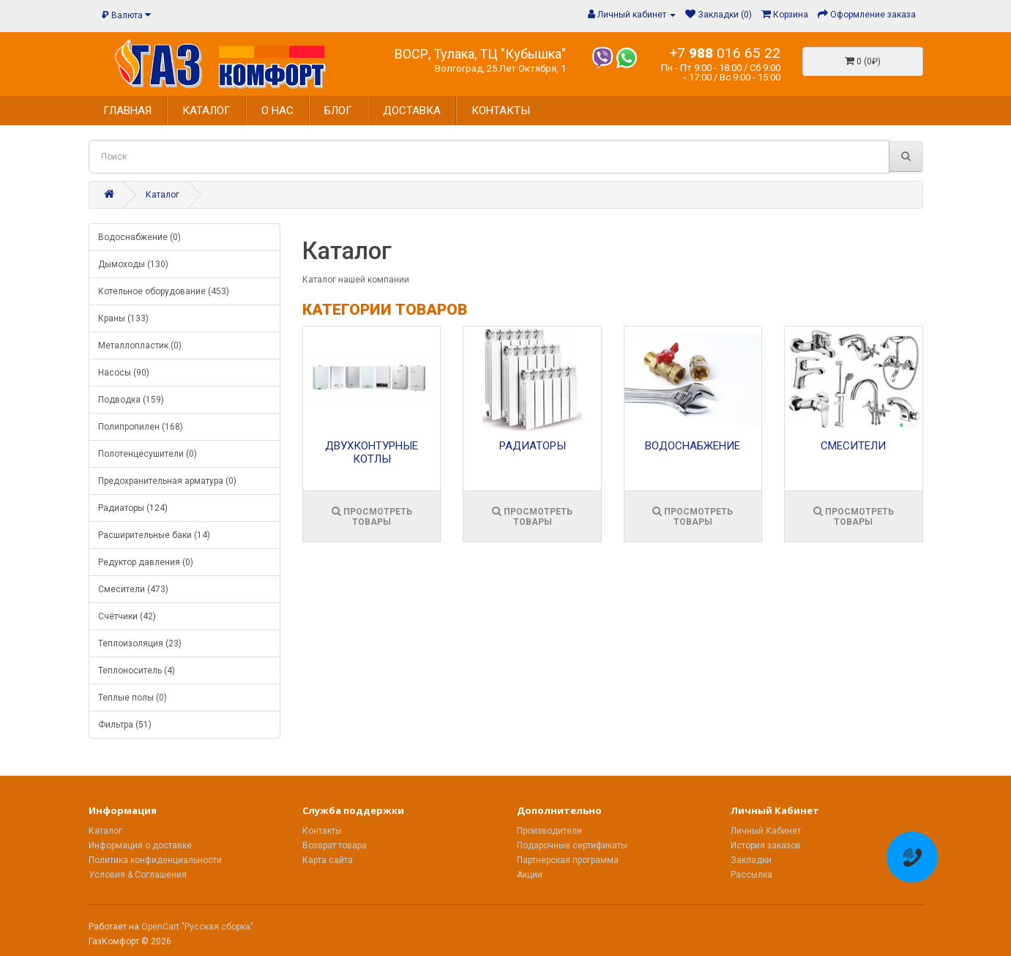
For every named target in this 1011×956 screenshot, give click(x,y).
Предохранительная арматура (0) (167, 481)
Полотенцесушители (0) (147, 454)
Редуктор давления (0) (145, 562)
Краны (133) (123, 318)
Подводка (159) (131, 400)
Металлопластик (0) (140, 345)
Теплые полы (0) (132, 697)
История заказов (766, 845)
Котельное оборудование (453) (163, 291)
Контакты (322, 831)
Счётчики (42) (127, 616)
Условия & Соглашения (138, 875)
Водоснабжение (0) (139, 237)
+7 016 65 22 (724, 53)
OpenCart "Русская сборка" (197, 927)
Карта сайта (327, 860)
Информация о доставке (140, 845)
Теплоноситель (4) (136, 670)
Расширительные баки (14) (154, 535)
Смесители (853, 445)
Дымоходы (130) (133, 264)
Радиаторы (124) (133, 508)
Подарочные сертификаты (572, 845)
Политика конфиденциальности (155, 860)
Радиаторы (532, 445)
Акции (529, 875)
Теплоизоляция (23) (140, 643)
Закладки (751, 860)
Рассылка (751, 875)
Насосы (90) (123, 372)
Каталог (162, 195)
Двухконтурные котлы (371, 452)
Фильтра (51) (125, 725)
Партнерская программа (568, 860)
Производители (549, 831)
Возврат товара (334, 845)
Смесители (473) (133, 589)
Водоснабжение (692, 445)
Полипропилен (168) (140, 427)
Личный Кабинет (766, 831)
